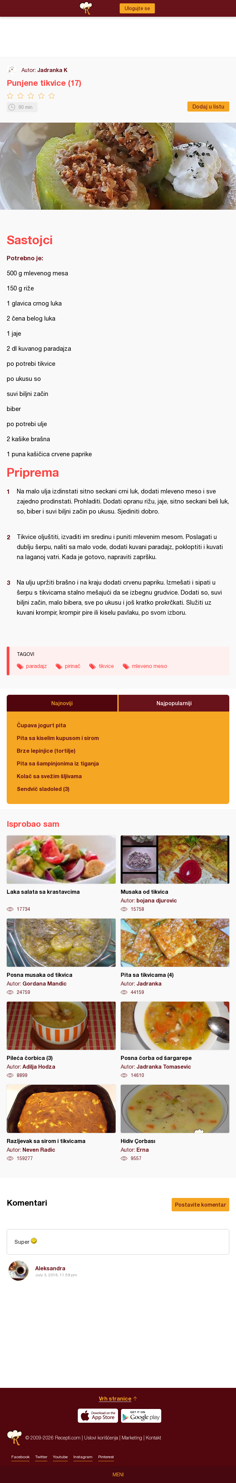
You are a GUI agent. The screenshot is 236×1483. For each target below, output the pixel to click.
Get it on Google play (141, 1416)
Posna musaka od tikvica (61, 957)
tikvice (106, 666)
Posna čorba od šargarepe (175, 1040)
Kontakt (153, 1437)
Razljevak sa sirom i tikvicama (61, 1123)
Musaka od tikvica (175, 874)
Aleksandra (50, 1268)
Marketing (132, 1437)
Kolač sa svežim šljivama (49, 776)
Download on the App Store (98, 1416)
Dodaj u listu (208, 106)
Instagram (83, 1457)
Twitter (41, 1457)
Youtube (60, 1457)
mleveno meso (149, 666)
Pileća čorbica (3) (61, 1040)
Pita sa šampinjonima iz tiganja (58, 763)
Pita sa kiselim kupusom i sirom (58, 738)
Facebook (20, 1457)
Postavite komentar (200, 1204)
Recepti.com (14, 1437)
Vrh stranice (115, 1398)
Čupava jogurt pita (41, 725)
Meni (118, 1474)
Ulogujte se (137, 8)
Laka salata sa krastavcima (61, 874)
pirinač (72, 666)
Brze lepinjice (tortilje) (46, 750)
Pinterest (106, 1457)
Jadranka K (52, 70)
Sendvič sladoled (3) (43, 789)
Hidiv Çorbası (175, 1123)
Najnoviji (62, 703)
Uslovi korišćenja (101, 1437)
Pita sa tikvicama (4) (175, 957)
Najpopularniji (174, 703)
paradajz (36, 666)
